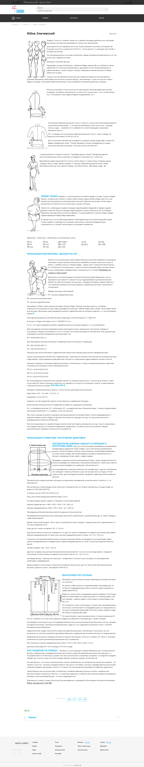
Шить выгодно (83, 747)
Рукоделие (58, 743)
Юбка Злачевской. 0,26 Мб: (37, 682)
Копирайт (58, 751)
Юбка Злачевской (37, 24)
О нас (57, 739)
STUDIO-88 (78, 762)
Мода (34, 747)
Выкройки (103, 743)
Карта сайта (19, 740)
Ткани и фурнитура (84, 743)
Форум (34, 743)
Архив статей (36, 751)
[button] (117, 714)
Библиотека (104, 747)
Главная (45, 18)
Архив (25, 24)
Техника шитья (60, 747)
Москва (87, 739)
